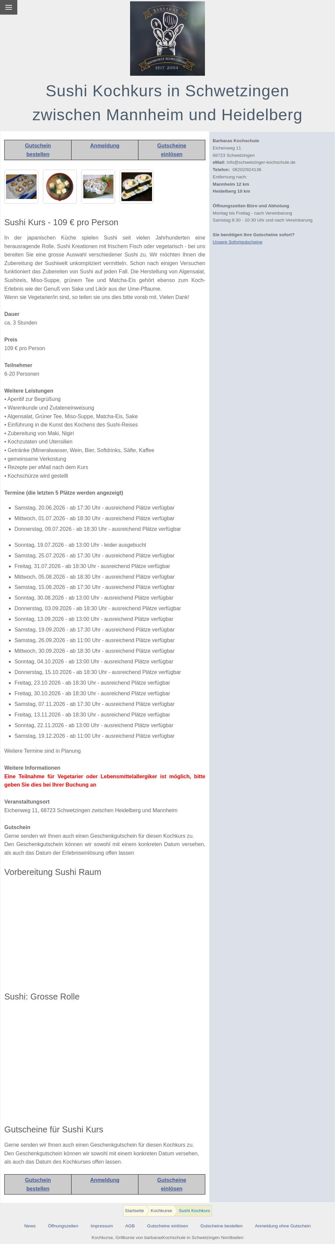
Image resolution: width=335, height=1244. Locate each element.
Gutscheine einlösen (167, 1225)
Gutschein (38, 145)
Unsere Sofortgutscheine (237, 241)
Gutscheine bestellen (221, 1225)
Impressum (101, 1225)
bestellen (37, 154)
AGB (130, 1225)
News (30, 1225)
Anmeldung (104, 145)
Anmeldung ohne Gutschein (283, 1225)
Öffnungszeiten (63, 1225)
